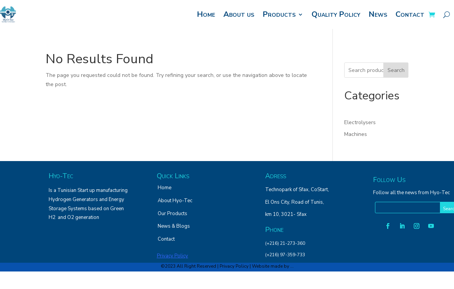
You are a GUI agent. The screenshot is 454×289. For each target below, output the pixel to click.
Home (206, 14)
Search (396, 70)
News (378, 14)
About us (238, 14)
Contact (409, 14)
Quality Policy (336, 14)
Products (279, 14)
